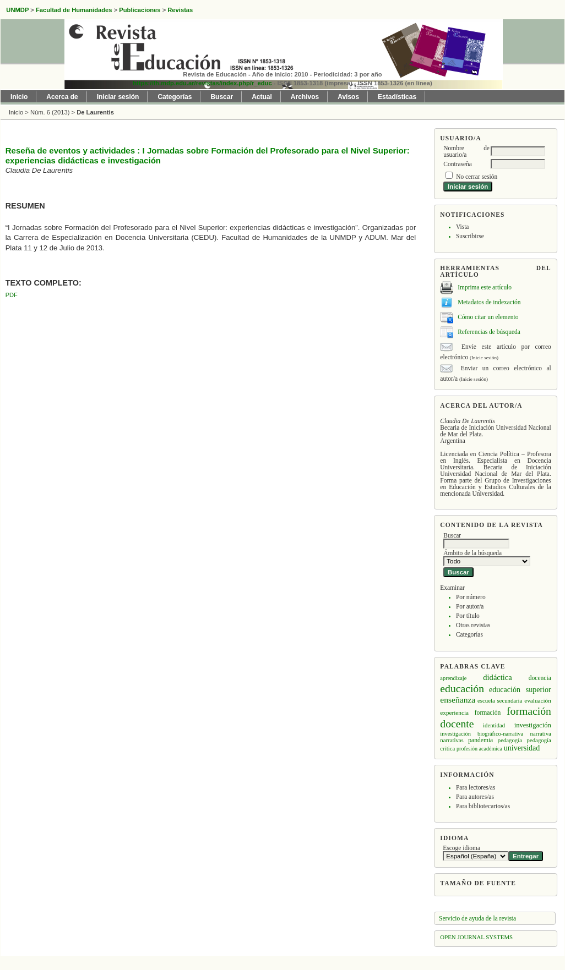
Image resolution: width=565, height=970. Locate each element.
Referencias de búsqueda (489, 331)
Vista (462, 226)
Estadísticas (397, 97)
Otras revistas (473, 625)
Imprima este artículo (485, 287)
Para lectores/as (475, 787)
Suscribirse (470, 236)
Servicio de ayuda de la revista (477, 918)
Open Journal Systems (476, 937)
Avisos (348, 97)
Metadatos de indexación (489, 302)
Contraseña (457, 164)
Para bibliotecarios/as (483, 806)
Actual (262, 97)
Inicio (19, 97)
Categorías (469, 634)
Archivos (305, 97)
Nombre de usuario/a (466, 151)
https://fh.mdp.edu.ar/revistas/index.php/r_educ (202, 83)
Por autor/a (470, 606)
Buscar (221, 97)
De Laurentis (95, 112)
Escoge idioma (461, 848)
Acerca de (62, 97)
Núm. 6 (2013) (50, 112)
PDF (12, 295)
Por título (468, 615)
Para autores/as (475, 796)
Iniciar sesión (118, 97)
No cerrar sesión (476, 176)
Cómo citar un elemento (488, 317)
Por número (471, 597)
